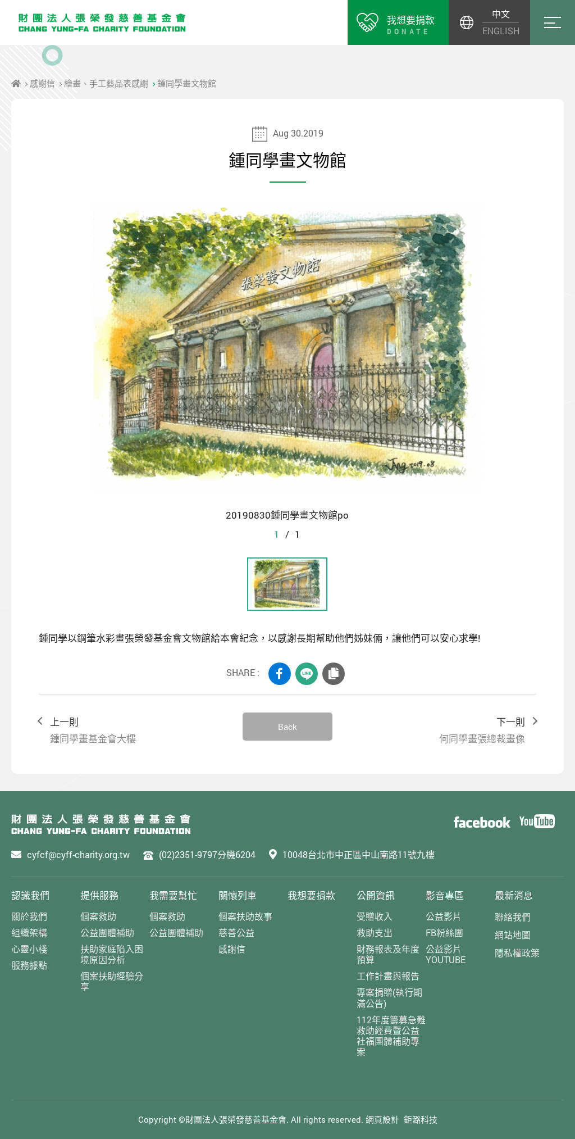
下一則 (440, 730)
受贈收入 (375, 916)
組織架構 (29, 932)
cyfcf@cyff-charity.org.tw (78, 854)
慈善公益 (236, 932)
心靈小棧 (29, 948)
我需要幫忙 (173, 895)
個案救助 (98, 916)
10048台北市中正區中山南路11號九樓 (358, 854)
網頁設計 (382, 1119)
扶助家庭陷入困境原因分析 (111, 954)
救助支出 (375, 932)
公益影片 (444, 916)
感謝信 (42, 83)
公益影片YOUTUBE (446, 954)
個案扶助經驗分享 (111, 981)
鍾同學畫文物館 (186, 83)
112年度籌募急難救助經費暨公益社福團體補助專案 (391, 1036)
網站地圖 (513, 935)
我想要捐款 (311, 895)
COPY (333, 673)
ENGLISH (500, 31)
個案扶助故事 (245, 916)
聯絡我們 (513, 917)
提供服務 (99, 895)
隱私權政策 (517, 953)
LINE (306, 673)
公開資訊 (376, 895)
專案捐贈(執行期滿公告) (389, 997)
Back (287, 726)
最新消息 (514, 895)
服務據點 (29, 965)
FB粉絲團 (444, 932)
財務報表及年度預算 (388, 954)
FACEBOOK (279, 673)
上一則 (135, 730)
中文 (501, 14)
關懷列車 (237, 895)
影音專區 (445, 895)
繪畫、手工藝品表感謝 (106, 83)
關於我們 (29, 916)
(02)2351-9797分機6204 (207, 854)
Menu (552, 22)
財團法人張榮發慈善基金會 (102, 22)
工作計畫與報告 (388, 975)
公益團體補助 (107, 932)
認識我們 (30, 895)
